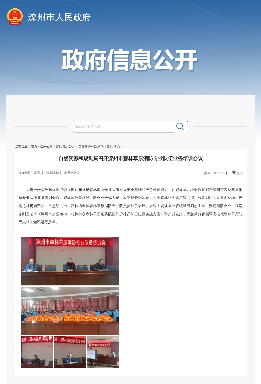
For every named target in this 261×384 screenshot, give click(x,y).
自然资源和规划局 (91, 146)
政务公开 (46, 146)
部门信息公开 (65, 146)
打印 (239, 173)
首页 (34, 146)
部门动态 (113, 146)
